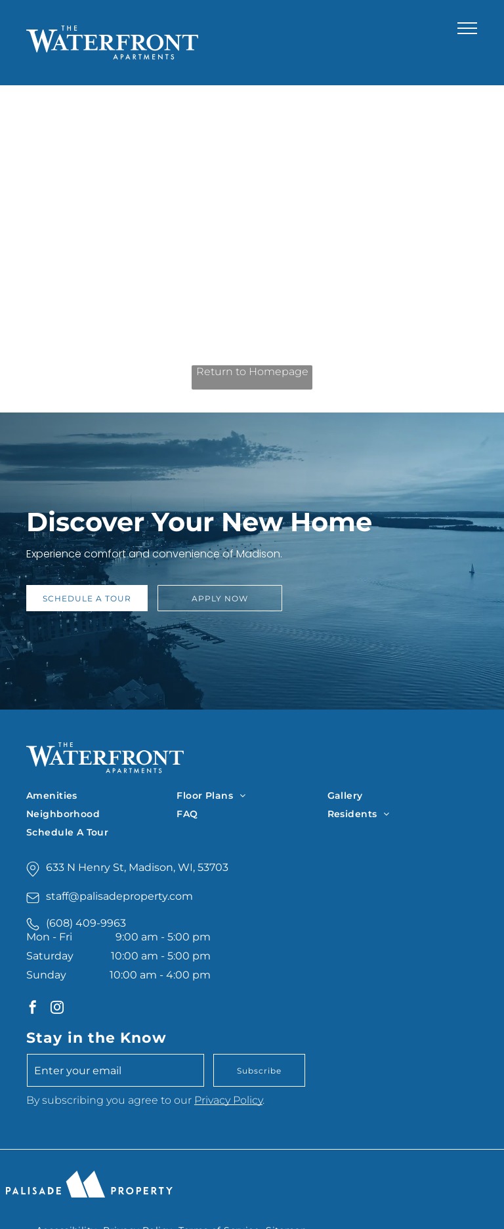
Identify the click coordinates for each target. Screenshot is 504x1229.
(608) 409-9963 (86, 923)
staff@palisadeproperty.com (119, 896)
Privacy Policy (228, 1100)
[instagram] (57, 1008)
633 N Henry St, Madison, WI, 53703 (137, 867)
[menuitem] (101, 795)
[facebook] (33, 1008)
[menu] (467, 28)
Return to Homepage (252, 371)
